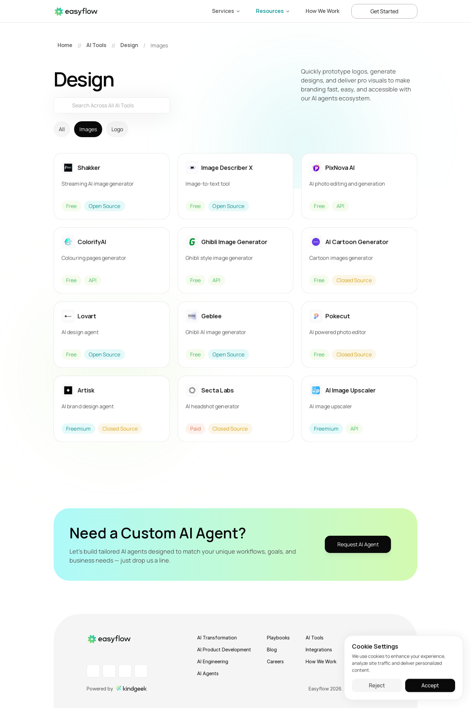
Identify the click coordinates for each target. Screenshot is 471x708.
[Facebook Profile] (109, 671)
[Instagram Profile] (125, 671)
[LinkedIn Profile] (93, 671)
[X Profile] (141, 671)
